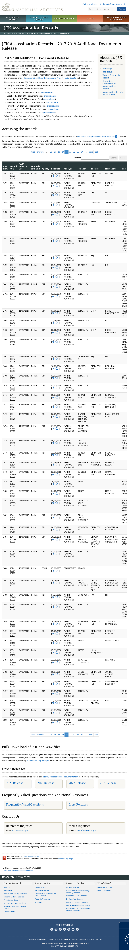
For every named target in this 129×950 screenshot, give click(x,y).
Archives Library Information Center (15, 907)
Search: (77, 157)
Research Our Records (13, 18)
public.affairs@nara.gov (85, 830)
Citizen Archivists (90, 4)
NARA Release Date (23, 166)
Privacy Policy (54, 939)
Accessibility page (65, 858)
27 (55, 151)
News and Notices (104, 887)
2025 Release (14, 783)
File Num (82, 168)
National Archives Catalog (14, 897)
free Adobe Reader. (33, 856)
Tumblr (64, 929)
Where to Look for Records (77, 902)
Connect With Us (64, 925)
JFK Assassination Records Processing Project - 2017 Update (48, 77)
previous (40, 151)
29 (63, 151)
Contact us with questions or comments (18, 870)
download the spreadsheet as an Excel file (96, 136)
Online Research (13, 883)
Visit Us (90, 18)
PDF (54, 176)
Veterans (38, 902)
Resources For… (43, 883)
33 (78, 151)
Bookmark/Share (107, 4)
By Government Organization (15, 894)
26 (51, 151)
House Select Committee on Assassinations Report (109, 85)
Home (6, 33)
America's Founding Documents (116, 18)
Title (124, 168)
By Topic (7, 887)
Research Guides (75, 883)
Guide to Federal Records (76, 896)
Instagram (60, 929)
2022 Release (77, 783)
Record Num (13, 167)
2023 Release (45, 783)
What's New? (104, 883)
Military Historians (42, 890)
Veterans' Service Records (39, 18)
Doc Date (55, 168)
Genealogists (40, 887)
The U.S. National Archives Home (32, 7)
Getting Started (72, 887)
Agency (45, 168)
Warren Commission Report (112, 76)
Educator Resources (64, 18)
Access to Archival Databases (15, 903)
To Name (95, 168)
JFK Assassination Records (41, 33)
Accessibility (42, 939)
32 (74, 151)
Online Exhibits (9, 911)
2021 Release (108, 783)
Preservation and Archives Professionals (45, 895)
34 (82, 151)
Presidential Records (12, 900)
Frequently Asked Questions (25, 804)
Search (122, 9)
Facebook (51, 929)
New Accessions (104, 890)
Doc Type (67, 168)
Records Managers (42, 899)
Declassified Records (74, 899)
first (33, 151)
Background (108, 71)
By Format (8, 890)
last (96, 151)
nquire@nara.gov (20, 830)
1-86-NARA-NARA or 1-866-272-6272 (64, 946)
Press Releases (78, 804)
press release (46, 92)
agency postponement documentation (60, 776)
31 (70, 151)
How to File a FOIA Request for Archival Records (78, 909)
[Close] (126, 925)
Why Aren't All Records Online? (78, 905)
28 (59, 151)
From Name (110, 168)
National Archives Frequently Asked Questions (77, 891)
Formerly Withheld (35, 167)
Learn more (105, 945)
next (91, 151)
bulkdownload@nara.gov (38, 760)
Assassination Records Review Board (113, 93)
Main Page (107, 68)
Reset (122, 158)
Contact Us (121, 4)
